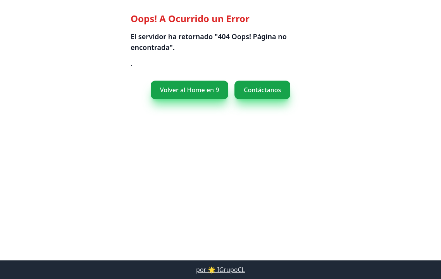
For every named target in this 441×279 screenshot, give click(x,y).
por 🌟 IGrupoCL (220, 269)
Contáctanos (255, 90)
